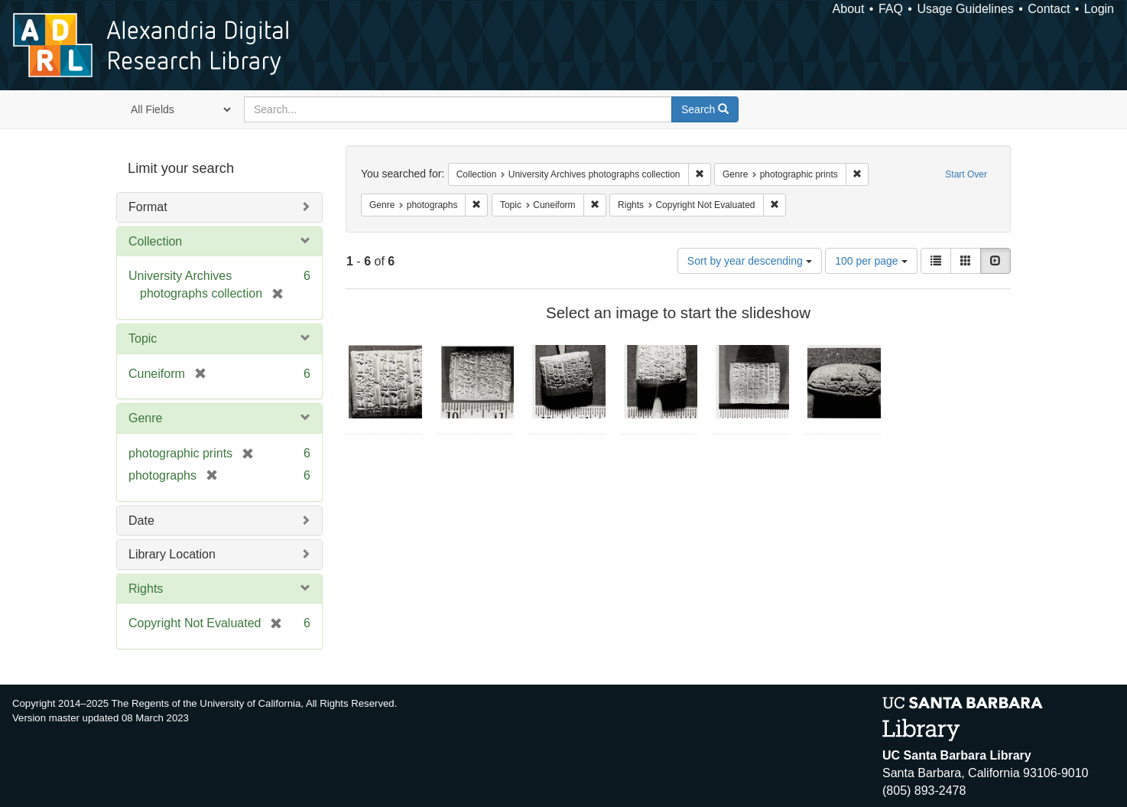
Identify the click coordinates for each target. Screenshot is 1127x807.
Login (1099, 8)
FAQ (891, 8)
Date (141, 520)
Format (147, 206)
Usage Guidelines (965, 8)
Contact (1049, 8)
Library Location (172, 554)
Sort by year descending (749, 261)
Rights (145, 588)
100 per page (871, 261)
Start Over (966, 174)
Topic (142, 338)
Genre (145, 418)
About (849, 8)
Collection (155, 241)
